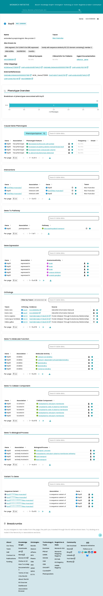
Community (96, 5)
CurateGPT (47, 571)
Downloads (23, 548)
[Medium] (85, 552)
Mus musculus (58, 38)
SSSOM (45, 558)
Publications (11, 559)
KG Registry (59, 562)
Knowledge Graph (47, 5)
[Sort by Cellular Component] (53, 400)
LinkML (45, 555)
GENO (33, 568)
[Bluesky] (87, 555)
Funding (9, 562)
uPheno (33, 552)
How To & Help (24, 564)
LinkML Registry (58, 566)
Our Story (10, 546)
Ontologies (59, 5)
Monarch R (23, 558)
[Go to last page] (43, 280)
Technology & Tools (71, 5)
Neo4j (22, 555)
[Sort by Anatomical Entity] (62, 260)
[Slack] (82, 552)
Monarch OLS (59, 548)
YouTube (71, 559)
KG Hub (57, 559)
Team (8, 549)
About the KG (24, 579)
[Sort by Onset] (96, 140)
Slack (70, 549)
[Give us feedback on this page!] (100, 535)
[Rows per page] (15, 157)
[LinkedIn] (92, 552)
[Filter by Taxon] (33, 300)
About (37, 5)
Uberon (33, 549)
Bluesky (70, 562)
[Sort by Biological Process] (49, 447)
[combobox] (51, 10)
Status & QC (23, 561)
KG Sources (23, 582)
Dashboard (23, 586)
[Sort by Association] (23, 140)
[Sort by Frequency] (87, 140)
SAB (7, 552)
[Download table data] (49, 158)
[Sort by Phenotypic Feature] (43, 140)
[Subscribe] (79, 552)
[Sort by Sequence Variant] (20, 491)
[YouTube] (95, 552)
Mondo (33, 546)
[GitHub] (89, 552)
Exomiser (46, 548)
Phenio (33, 559)
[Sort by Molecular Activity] (51, 353)
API (21, 552)
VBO (32, 565)
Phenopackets (48, 574)
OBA (32, 562)
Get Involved (71, 546)
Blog (69, 552)
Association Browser (23, 590)
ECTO (33, 574)
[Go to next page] (39, 280)
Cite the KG (23, 576)
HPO (32, 555)
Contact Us (10, 555)
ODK (44, 564)
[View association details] (72, 144)
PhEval (45, 552)
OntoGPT (46, 568)
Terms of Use (23, 573)
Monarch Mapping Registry (58, 554)
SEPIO (33, 571)
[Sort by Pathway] (50, 225)
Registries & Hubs (85, 5)
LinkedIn (71, 555)
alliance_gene (82, 59)
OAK (44, 561)
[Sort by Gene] (10, 140)
